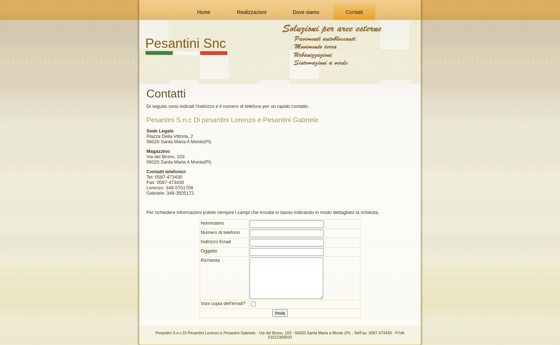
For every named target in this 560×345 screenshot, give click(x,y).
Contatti (354, 12)
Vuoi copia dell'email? (223, 303)
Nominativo (212, 223)
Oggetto (209, 251)
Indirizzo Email (216, 241)
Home (203, 12)
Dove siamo (306, 12)
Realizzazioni (251, 12)
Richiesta (210, 260)
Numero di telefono (220, 232)
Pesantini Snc (185, 43)
